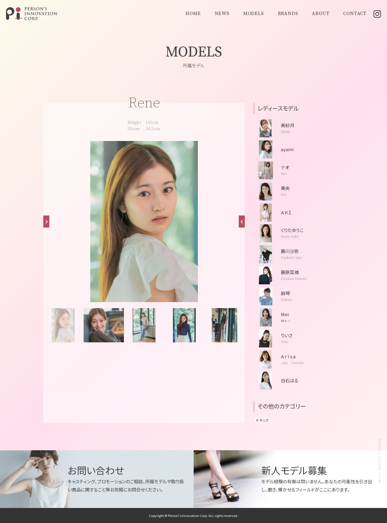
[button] (242, 222)
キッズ (264, 420)
